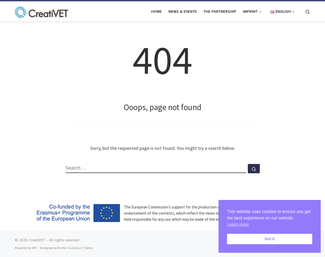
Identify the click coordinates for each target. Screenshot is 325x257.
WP (34, 248)
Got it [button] (270, 239)
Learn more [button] (238, 224)
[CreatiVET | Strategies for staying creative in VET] (41, 11)
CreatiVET (37, 240)
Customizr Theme (80, 248)
